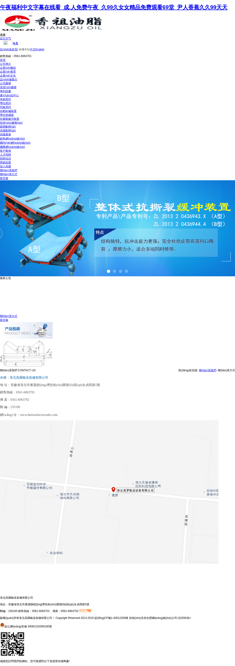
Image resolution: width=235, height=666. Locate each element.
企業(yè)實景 (8, 71)
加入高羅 (5, 166)
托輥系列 (5, 107)
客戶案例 (5, 150)
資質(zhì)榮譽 (8, 87)
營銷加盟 (5, 162)
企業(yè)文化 (8, 75)
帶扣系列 (5, 103)
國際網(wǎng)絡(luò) (12, 147)
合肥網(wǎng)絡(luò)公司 (161, 618)
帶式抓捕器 (7, 115)
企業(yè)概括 (8, 67)
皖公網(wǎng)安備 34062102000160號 (28, 626)
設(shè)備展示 (8, 79)
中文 (32, 49)
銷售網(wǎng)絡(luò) (12, 138)
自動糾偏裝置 (8, 111)
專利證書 (5, 91)
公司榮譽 (5, 83)
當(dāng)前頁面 (187, 370)
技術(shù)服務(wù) (11, 122)
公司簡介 (5, 64)
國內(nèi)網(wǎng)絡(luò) (15, 142)
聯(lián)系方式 (8, 174)
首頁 (3, 60)
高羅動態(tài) (8, 130)
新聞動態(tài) (8, 126)
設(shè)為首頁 (8, 49)
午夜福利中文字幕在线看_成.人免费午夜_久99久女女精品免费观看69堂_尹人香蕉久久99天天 (113, 7)
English (39, 49)
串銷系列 (5, 99)
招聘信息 (5, 158)
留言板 (4, 178)
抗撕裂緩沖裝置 (9, 118)
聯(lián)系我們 (8, 170)
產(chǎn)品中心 (9, 95)
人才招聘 (5, 154)
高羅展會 (5, 134)
